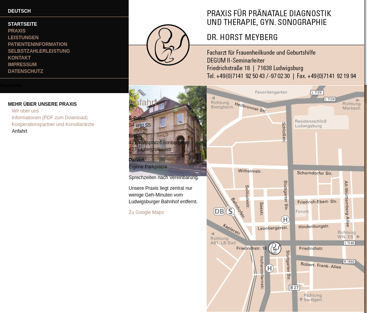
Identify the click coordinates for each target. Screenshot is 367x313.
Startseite (22, 24)
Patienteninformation (37, 44)
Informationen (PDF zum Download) (49, 117)
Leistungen (23, 37)
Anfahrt (19, 131)
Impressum (22, 64)
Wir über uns (25, 111)
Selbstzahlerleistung (39, 51)
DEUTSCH (19, 11)
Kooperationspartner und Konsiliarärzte (53, 124)
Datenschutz (25, 71)
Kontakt (19, 58)
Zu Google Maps (146, 212)
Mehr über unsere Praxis (42, 104)
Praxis (17, 31)
